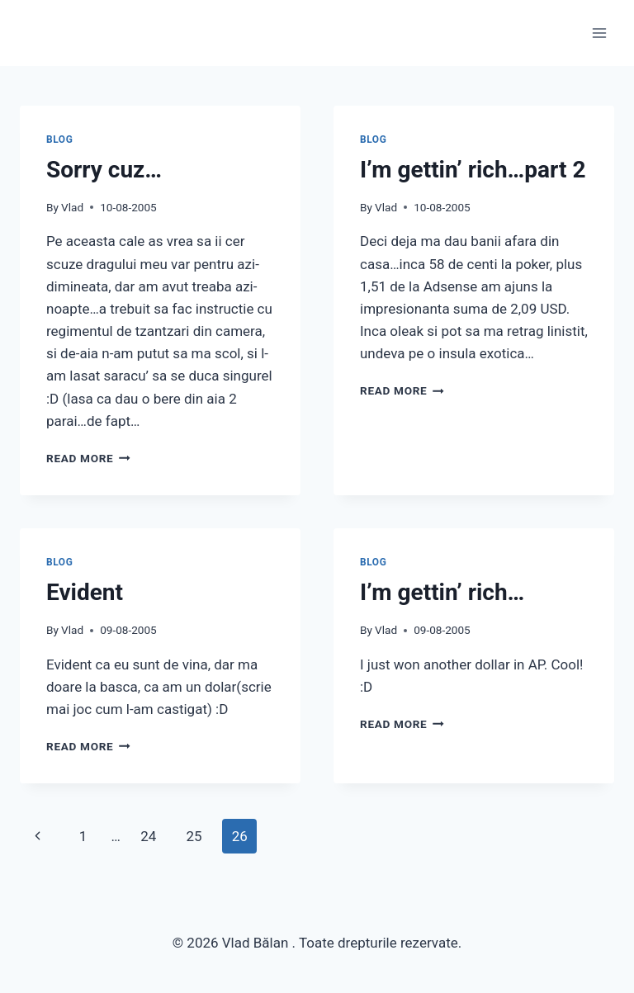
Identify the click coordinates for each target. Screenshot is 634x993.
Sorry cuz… (104, 169)
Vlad (72, 207)
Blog (59, 139)
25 (193, 836)
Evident (84, 592)
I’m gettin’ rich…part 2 (473, 169)
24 (148, 836)
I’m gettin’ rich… (442, 592)
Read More (88, 458)
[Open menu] (599, 32)
